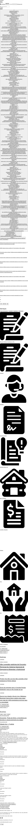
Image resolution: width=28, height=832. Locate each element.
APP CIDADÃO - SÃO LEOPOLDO (13, 212)
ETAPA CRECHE (14, 42)
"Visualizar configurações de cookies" (10, 742)
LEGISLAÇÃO (10, 60)
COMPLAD (22, 65)
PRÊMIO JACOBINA (5, 34)
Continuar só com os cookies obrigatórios (7, 804)
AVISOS (2, 47)
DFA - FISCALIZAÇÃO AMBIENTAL (14, 73)
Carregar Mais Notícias (4, 706)
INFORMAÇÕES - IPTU (13, 53)
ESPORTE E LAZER (13, 43)
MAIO (5, 714)
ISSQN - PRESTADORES (13, 106)
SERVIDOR (13, 115)
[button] (16, 40)
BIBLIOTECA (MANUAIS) (23, 109)
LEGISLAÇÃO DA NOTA (14, 111)
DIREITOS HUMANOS (13, 33)
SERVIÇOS (13, 210)
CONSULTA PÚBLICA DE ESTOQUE (7, 87)
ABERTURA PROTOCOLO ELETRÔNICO (14, 214)
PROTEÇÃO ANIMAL (13, 84)
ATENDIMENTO (3, 69)
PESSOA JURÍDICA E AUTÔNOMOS (14, 119)
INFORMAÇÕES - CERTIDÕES (15, 50)
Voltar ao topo (3, 648)
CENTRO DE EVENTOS (9, 136)
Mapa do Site (20, 4)
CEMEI (2, 41)
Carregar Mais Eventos (4, 728)
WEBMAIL (22, 116)
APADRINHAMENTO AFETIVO (6, 39)
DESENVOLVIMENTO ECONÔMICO (13, 143)
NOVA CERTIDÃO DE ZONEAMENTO (8, 64)
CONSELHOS (11, 41)
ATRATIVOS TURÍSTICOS (21, 238)
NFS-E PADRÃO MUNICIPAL (14, 107)
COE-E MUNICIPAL (6, 41)
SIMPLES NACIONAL (13, 61)
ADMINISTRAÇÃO (13, 133)
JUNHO (8, 714)
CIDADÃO (13, 211)
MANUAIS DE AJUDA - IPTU (14, 54)
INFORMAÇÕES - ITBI (13, 56)
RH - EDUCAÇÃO (24, 41)
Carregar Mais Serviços (4, 650)
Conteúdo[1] (2, 0)
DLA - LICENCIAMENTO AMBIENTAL (13, 71)
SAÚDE (13, 86)
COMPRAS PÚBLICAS (7, 120)
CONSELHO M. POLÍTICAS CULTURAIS (20, 141)
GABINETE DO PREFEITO (13, 12)
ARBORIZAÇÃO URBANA (22, 212)
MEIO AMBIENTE (13, 68)
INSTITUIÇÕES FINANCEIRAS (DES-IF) (7, 114)
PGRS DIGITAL (20, 79)
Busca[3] (1, 2)
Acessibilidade (3, 4)
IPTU (25, 215)
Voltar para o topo (4, 704)
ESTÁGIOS (19, 134)
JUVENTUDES (11, 34)
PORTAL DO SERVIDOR (17, 116)
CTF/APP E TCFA (12, 70)
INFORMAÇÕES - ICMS (14, 51)
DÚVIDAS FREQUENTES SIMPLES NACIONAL (14, 62)
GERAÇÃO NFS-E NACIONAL (5, 109)
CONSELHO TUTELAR (5, 38)
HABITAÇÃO (13, 66)
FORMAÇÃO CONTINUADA (17, 41)
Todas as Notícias (4, 707)
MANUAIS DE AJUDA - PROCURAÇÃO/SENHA (14, 59)
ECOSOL (13, 30)
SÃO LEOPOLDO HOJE (18, 121)
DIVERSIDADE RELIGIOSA (23, 36)
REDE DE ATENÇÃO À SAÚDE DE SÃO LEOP (19, 87)
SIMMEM (6, 141)
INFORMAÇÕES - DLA (14, 75)
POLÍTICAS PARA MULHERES (13, 80)
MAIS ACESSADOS (4, 311)
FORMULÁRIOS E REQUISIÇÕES (7, 88)
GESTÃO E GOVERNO (13, 63)
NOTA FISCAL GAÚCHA (16, 60)
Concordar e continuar (4, 807)
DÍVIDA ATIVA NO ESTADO (7, 50)
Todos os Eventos (4, 729)
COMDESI (8, 30)
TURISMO (3, 121)
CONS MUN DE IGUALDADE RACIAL (19, 37)
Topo (1, 824)
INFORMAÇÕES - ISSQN (11, 55)
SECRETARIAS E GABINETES (14, 11)
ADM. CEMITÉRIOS (9, 79)
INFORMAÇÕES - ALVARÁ (13, 118)
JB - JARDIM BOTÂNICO (5, 76)
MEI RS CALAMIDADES (18, 30)
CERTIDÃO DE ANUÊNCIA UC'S (22, 69)
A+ (13, 4)
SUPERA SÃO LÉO (16, 31)
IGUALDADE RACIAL (19, 35)
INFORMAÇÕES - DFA (7, 75)
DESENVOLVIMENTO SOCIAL (13, 32)
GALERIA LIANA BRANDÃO (14, 142)
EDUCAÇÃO (13, 40)
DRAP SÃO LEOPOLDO (20, 47)
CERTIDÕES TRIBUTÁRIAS (13, 213)
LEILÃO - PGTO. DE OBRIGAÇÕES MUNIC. (10, 47)
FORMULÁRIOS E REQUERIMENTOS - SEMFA (20, 114)
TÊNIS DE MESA (14, 45)
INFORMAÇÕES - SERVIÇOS (13, 49)
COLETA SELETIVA (15, 79)
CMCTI (11, 30)
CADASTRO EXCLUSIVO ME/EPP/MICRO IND (14, 138)
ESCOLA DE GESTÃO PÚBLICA (12, 134)
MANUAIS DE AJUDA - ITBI (14, 57)
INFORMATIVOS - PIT (18, 55)
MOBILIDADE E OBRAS (13, 77)
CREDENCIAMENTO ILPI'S (19, 38)
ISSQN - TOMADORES (13, 112)
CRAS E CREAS (12, 38)
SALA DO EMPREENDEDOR (9, 117)
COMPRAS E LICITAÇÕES (13, 137)
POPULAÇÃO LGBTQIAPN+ (17, 34)
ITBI (26, 215)
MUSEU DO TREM (19, 140)
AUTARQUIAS (13, 135)
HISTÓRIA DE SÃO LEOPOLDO (10, 121)
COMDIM (14, 81)
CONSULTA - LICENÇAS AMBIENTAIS (14, 72)
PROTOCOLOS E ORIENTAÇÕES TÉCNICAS (19, 88)
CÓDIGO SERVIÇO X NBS (15, 110)
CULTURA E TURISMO (13, 139)
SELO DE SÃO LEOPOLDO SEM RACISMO (12, 36)
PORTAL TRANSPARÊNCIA (14, 123)
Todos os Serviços (4, 651)
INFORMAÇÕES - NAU (20, 75)
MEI (11, 120)
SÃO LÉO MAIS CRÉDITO (20, 120)
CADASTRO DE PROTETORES (14, 85)
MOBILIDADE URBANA (13, 78)
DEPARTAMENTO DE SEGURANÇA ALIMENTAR (18, 39)
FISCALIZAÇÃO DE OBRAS (17, 65)
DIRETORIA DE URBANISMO (8, 65)
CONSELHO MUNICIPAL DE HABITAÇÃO (7, 67)
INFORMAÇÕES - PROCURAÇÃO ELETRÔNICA (13, 58)
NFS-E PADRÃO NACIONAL (13, 108)
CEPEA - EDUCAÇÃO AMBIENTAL (11, 69)
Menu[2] (1, 1)
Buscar (1, 7)
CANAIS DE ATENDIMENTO (4, 110)
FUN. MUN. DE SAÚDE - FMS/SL (18, 136)
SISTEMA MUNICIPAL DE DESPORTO (21, 44)
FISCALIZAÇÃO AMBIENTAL (5, 215)
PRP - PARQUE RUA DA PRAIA (13, 76)
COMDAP (5, 30)
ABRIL (1, 714)
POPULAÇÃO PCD (13, 35)
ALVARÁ (2, 30)
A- (16, 4)
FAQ (10, 110)
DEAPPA (16, 70)
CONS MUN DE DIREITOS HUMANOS (8, 37)
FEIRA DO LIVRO (13, 140)
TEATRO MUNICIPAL (11, 141)
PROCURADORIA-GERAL (13, 82)
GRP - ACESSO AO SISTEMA (8, 116)
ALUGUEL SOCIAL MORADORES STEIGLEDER (20, 67)
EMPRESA (16, 311)
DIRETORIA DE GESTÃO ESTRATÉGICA (20, 64)
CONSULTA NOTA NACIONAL (14, 109)
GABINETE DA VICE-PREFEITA (14, 132)
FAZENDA (13, 46)
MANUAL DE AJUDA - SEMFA (23, 110)
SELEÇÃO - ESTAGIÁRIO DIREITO (14, 83)
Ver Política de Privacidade (5, 805)
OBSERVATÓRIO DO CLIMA (22, 76)
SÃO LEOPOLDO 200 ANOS (6, 140)
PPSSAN (24, 38)
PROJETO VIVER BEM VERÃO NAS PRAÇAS (8, 44)
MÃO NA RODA (14, 120)
